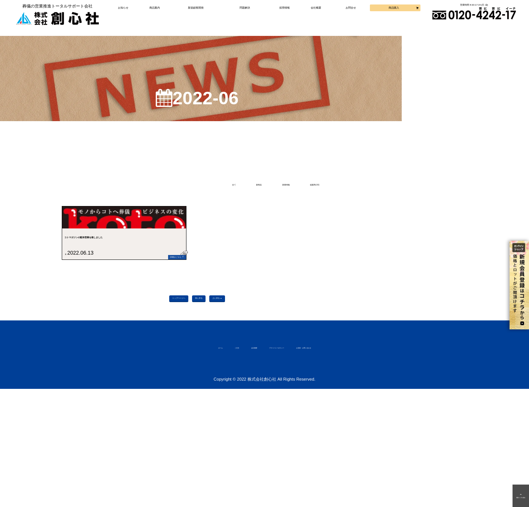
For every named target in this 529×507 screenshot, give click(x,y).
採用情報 (283, 17)
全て (187, 197)
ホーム (160, 464)
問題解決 (246, 17)
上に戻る (261, 410)
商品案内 (161, 17)
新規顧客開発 (200, 17)
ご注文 (190, 464)
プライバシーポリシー (277, 464)
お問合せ (346, 17)
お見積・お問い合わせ (348, 464)
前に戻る (203, 410)
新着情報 (291, 197)
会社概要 (313, 17)
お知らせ (131, 17)
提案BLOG (354, 197)
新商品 (236, 197)
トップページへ (139, 410)
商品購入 (384, 17)
